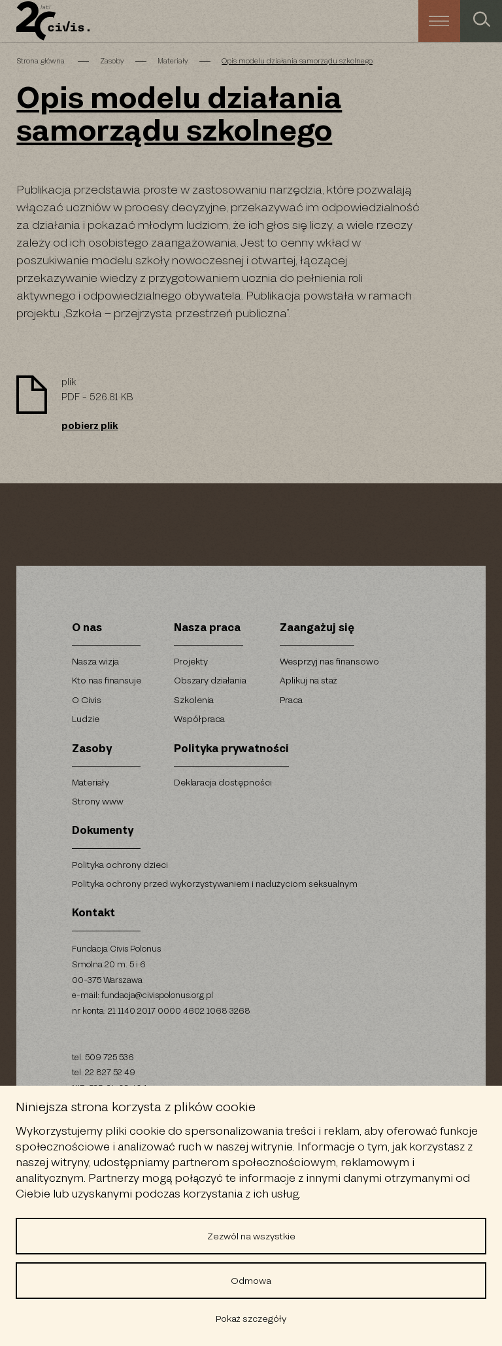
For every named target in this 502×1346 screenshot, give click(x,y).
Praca (291, 700)
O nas (87, 628)
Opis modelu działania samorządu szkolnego (297, 61)
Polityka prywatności (231, 749)
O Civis (86, 700)
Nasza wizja (95, 661)
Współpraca (199, 719)
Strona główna (41, 61)
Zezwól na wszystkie (251, 1236)
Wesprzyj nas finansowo (329, 661)
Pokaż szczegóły (251, 1318)
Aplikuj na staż (308, 680)
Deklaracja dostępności (223, 782)
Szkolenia (194, 700)
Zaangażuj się (317, 628)
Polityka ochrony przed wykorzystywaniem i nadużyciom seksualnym (215, 884)
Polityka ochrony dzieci (120, 865)
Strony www (98, 801)
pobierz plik (89, 426)
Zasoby (112, 61)
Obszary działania (210, 680)
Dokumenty (102, 831)
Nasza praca (207, 628)
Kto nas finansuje (106, 680)
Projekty (191, 661)
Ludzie (85, 719)
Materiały (173, 61)
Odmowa (251, 1280)
